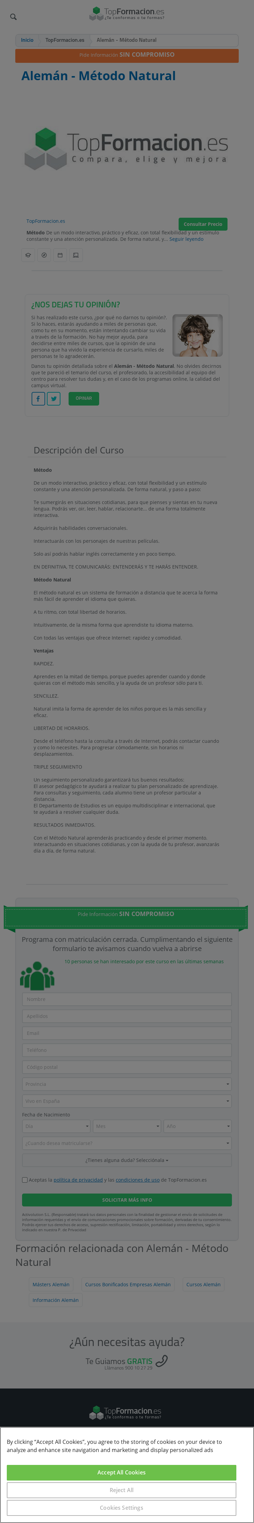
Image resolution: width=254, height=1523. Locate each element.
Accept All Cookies (121, 1472)
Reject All (122, 1490)
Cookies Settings (121, 1507)
